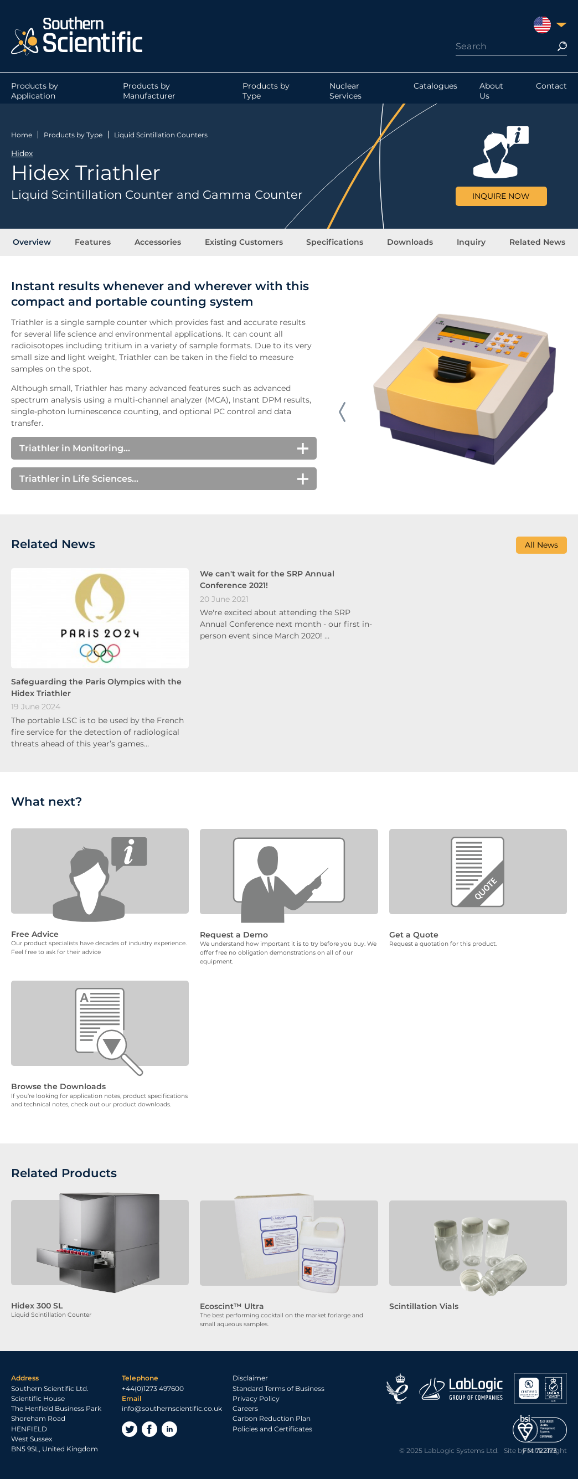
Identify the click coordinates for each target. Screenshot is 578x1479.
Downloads (408, 243)
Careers (245, 1410)
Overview (37, 243)
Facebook (149, 1431)
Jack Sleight (547, 1452)
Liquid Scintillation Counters (161, 134)
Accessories (160, 243)
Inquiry (467, 243)
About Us (491, 93)
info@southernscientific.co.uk (172, 1410)
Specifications (334, 243)
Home (21, 134)
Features (97, 243)
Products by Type (266, 93)
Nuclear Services (345, 93)
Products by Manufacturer (149, 93)
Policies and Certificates (272, 1430)
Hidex (22, 153)
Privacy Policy (256, 1399)
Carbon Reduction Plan (272, 1420)
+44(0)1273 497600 (153, 1389)
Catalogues (435, 88)
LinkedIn (169, 1431)
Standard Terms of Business (278, 1389)
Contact (551, 88)
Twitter (129, 1431)
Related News (532, 243)
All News (541, 548)
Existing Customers (244, 243)
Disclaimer (250, 1379)
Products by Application (34, 93)
